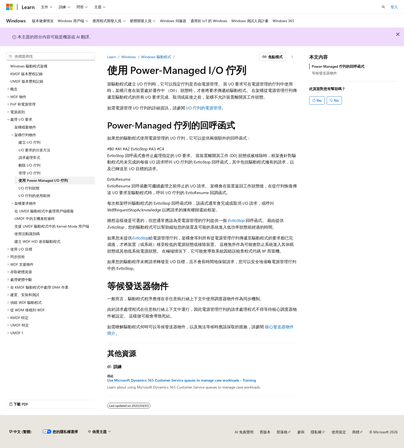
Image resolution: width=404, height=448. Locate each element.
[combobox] (50, 56)
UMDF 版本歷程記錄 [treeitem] (26, 81)
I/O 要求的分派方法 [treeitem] (34, 150)
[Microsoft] (9, 7)
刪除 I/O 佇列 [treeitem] (29, 165)
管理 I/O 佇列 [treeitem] (29, 172)
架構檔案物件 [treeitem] (25, 127)
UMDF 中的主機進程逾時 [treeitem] (34, 218)
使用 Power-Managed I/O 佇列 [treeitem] (43, 180)
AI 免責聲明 (244, 431)
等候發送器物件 (324, 73)
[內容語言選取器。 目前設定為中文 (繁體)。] (20, 432)
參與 (301, 431)
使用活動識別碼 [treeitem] (27, 233)
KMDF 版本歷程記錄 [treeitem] (26, 73)
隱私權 (316, 431)
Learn (111, 56)
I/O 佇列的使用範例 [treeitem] (34, 195)
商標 (355, 431)
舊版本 (265, 431)
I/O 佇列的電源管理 (204, 107)
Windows (128, 56)
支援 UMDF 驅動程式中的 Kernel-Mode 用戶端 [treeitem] (51, 226)
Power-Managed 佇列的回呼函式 (338, 66)
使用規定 (339, 431)
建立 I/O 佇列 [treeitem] (29, 142)
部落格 (282, 431)
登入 (394, 6)
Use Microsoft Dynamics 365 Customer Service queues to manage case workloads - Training (181, 380)
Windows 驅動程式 (156, 56)
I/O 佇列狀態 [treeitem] (29, 188)
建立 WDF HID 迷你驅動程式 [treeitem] (37, 241)
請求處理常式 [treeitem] (29, 157)
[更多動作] (292, 57)
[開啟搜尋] (383, 7)
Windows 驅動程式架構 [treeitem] (28, 66)
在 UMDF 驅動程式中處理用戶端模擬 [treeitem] (44, 211)
